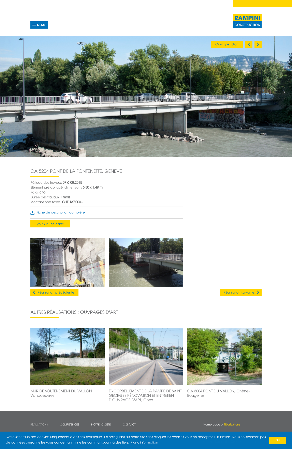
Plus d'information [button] (144, 442)
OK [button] (278, 440)
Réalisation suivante (239, 292)
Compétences (69, 424)
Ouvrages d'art (227, 44)
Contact (129, 424)
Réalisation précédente (56, 292)
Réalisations (39, 424)
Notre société (101, 424)
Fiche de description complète (60, 214)
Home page (211, 424)
